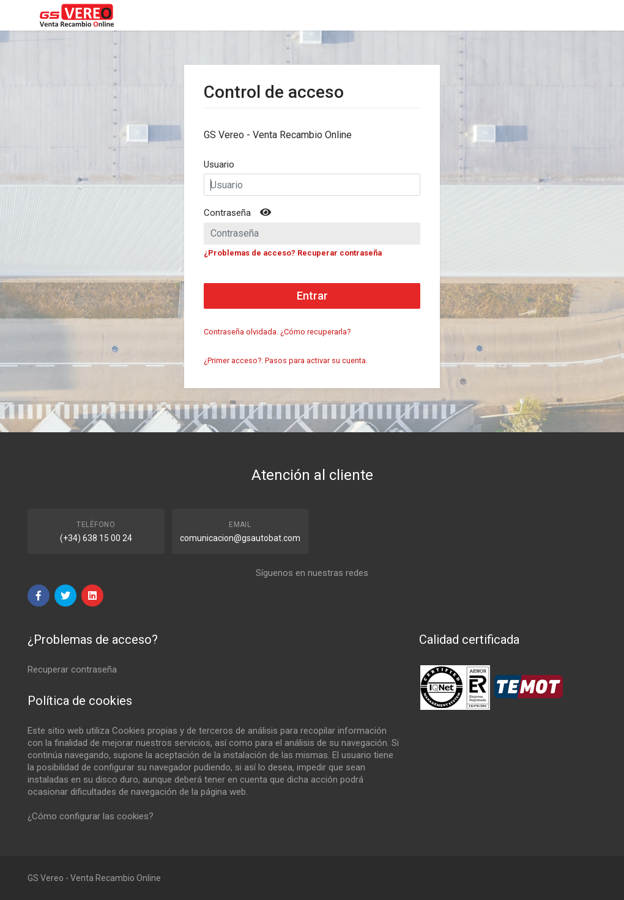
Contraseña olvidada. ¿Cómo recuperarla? (277, 331)
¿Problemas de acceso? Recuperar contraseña (293, 252)
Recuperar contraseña (72, 669)
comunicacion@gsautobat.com (240, 538)
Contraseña (227, 212)
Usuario (219, 164)
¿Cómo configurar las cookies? (91, 816)
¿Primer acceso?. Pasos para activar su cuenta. (286, 360)
